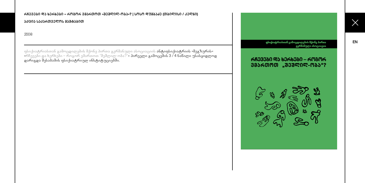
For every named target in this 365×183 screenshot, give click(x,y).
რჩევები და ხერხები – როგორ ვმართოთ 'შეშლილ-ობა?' (77, 56)
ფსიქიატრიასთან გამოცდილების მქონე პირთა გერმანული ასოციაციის (90, 52)
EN (355, 42)
